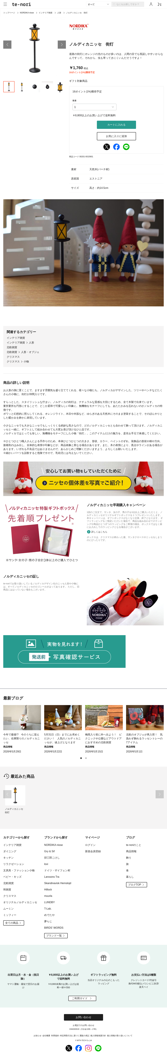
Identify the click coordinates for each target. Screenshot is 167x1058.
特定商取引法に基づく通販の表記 (74, 1036)
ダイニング (9, 851)
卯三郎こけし (52, 857)
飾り (128, 857)
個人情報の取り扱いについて (119, 1036)
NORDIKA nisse (27, 13)
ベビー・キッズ (12, 876)
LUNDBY (49, 902)
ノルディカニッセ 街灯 (15, 811)
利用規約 (55, 1036)
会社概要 (46, 1036)
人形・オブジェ (30, 352)
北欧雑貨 (12, 347)
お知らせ (37, 1036)
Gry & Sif (49, 851)
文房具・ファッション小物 (19, 870)
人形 (59, 13)
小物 (26, 361)
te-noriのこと (133, 845)
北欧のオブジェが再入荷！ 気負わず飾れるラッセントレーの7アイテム (144, 738)
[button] (7, 45)
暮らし (130, 876)
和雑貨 (7, 889)
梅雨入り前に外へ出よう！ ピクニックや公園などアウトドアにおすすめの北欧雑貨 (103, 738)
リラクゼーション (13, 864)
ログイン (90, 845)
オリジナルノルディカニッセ (20, 902)
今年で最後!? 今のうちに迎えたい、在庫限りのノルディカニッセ (21, 738)
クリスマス (13, 356)
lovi (46, 864)
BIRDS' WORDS (53, 927)
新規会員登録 (93, 851)
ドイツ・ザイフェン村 (57, 870)
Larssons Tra (51, 876)
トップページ (9, 13)
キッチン (8, 857)
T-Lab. (48, 908)
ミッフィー (9, 915)
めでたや (49, 915)
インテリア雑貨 (45, 13)
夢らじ (48, 921)
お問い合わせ (83, 1017)
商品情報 (131, 851)
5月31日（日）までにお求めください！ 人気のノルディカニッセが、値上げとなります (62, 738)
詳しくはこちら (99, 531)
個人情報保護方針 (98, 1036)
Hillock (48, 889)
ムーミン (8, 908)
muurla (48, 896)
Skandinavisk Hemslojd (57, 883)
